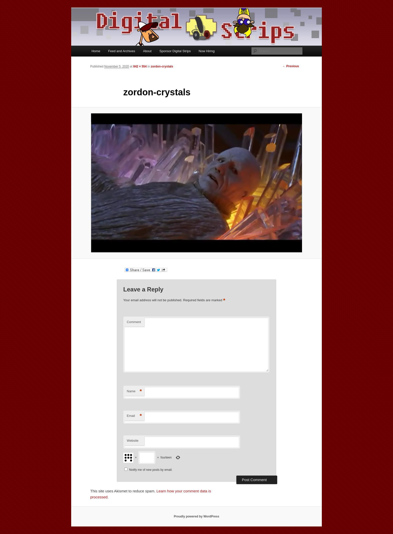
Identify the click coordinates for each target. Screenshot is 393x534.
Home (95, 51)
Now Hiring (207, 51)
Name (134, 391)
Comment (134, 322)
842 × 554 (140, 66)
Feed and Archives (121, 51)
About (147, 51)
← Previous (290, 66)
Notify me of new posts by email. (150, 470)
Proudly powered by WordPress (196, 516)
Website (133, 440)
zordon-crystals (162, 66)
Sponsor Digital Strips (175, 51)
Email (134, 416)
